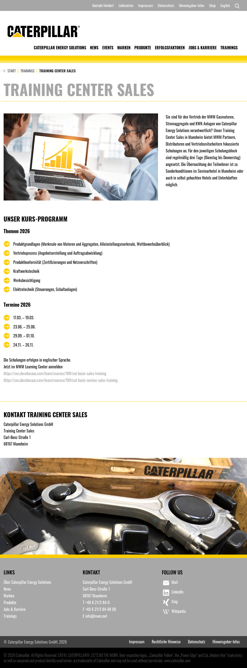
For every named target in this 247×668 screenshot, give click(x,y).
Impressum (145, 5)
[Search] (236, 5)
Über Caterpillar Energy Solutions (27, 582)
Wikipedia (174, 612)
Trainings (229, 48)
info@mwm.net (96, 616)
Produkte (142, 48)
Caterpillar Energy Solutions (60, 48)
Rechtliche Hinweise (166, 642)
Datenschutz (166, 5)
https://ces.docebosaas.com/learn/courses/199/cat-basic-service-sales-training (61, 380)
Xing (170, 602)
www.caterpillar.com (177, 660)
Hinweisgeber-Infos (191, 5)
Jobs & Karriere (203, 48)
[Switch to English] (225, 5)
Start (11, 70)
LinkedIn (172, 592)
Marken (123, 48)
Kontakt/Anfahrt (103, 5)
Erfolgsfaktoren (170, 48)
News (94, 48)
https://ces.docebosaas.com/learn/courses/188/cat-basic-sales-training (55, 373)
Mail (170, 583)
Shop (212, 5)
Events (107, 48)
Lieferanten (126, 5)
